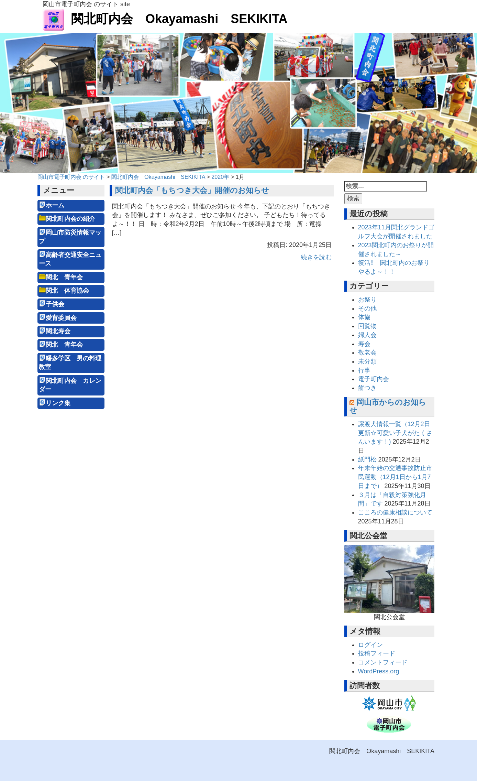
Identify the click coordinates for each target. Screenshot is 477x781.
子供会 (55, 304)
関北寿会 (58, 331)
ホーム (55, 205)
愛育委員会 (61, 317)
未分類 (367, 361)
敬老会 (367, 352)
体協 (364, 317)
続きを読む (316, 257)
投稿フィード (376, 653)
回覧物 (367, 326)
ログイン (370, 644)
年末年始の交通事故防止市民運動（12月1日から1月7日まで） (395, 477)
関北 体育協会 (67, 290)
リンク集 (58, 403)
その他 (367, 308)
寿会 (364, 343)
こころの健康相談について (395, 512)
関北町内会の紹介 (70, 218)
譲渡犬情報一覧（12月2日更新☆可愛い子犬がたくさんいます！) (395, 433)
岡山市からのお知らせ (388, 406)
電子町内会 (373, 379)
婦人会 (367, 335)
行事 (364, 370)
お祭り (367, 299)
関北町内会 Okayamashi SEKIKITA (165, 19)
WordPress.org (378, 671)
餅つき (367, 387)
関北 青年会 (64, 277)
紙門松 (367, 459)
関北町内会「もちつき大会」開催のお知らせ (192, 190)
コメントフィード (383, 662)
